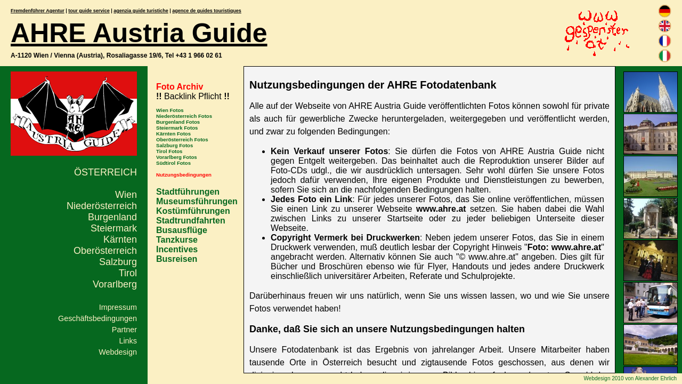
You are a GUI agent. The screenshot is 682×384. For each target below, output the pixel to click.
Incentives (177, 249)
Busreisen (176, 258)
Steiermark (114, 228)
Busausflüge (181, 230)
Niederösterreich (102, 206)
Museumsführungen (197, 201)
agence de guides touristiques (206, 10)
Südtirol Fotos (173, 163)
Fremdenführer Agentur (37, 10)
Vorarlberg (115, 284)
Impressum (118, 307)
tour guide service (89, 10)
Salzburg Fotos (174, 145)
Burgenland (112, 217)
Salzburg (118, 262)
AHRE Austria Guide (139, 33)
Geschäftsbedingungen (97, 318)
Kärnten (120, 239)
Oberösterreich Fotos (182, 139)
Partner (124, 329)
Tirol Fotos (169, 151)
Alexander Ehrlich (656, 378)
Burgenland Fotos (178, 122)
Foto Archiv (179, 86)
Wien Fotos (170, 110)
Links (128, 341)
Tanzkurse (177, 239)
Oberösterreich (105, 250)
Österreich (105, 172)
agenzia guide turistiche (140, 10)
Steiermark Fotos (177, 128)
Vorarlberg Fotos (176, 157)
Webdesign (118, 352)
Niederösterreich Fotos (184, 116)
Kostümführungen (193, 210)
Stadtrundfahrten (190, 220)
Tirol (128, 273)
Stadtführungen (188, 191)
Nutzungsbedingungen (184, 175)
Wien (126, 194)
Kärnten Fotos (173, 134)
